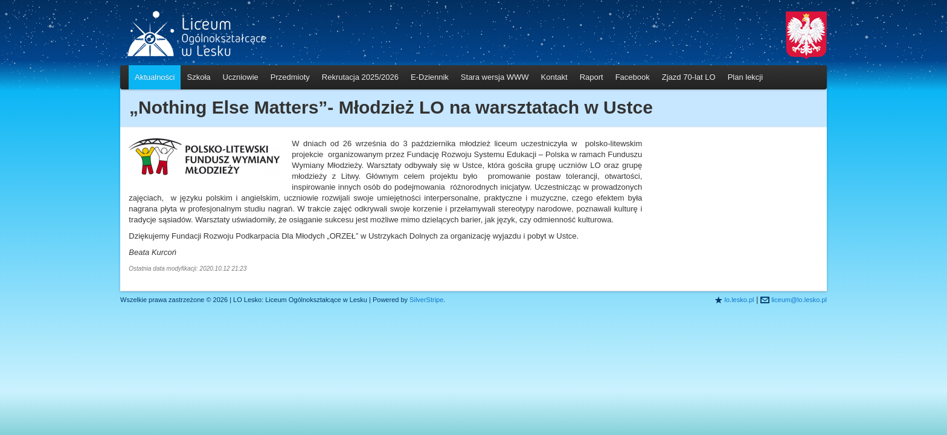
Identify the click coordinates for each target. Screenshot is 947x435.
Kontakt (554, 77)
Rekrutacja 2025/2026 (360, 77)
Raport (591, 77)
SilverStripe (426, 299)
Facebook (632, 77)
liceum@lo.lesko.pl (799, 299)
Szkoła (198, 77)
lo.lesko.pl (739, 299)
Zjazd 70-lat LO (689, 77)
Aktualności (155, 77)
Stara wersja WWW (495, 77)
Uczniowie (240, 77)
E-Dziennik (430, 77)
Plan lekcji (745, 77)
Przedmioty (290, 77)
